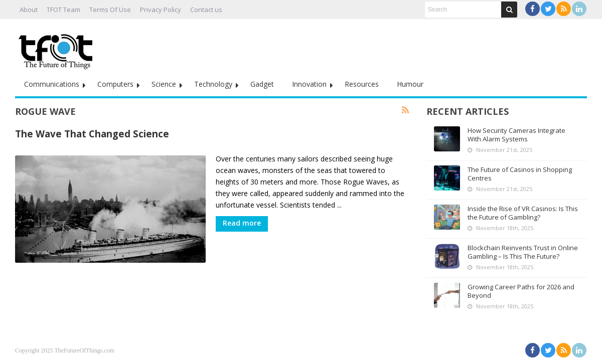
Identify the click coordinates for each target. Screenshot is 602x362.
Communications (51, 84)
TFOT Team (63, 9)
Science (164, 84)
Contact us (206, 9)
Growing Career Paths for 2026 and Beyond (521, 291)
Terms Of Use (110, 9)
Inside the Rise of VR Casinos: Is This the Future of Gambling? (523, 213)
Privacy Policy (160, 9)
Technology (213, 84)
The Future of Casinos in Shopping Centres (520, 174)
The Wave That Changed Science (92, 133)
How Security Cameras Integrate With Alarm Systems (516, 134)
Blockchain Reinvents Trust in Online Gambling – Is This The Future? (523, 252)
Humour (410, 84)
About (29, 9)
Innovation (309, 84)
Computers (115, 84)
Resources (362, 84)
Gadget (262, 84)
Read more (242, 223)
